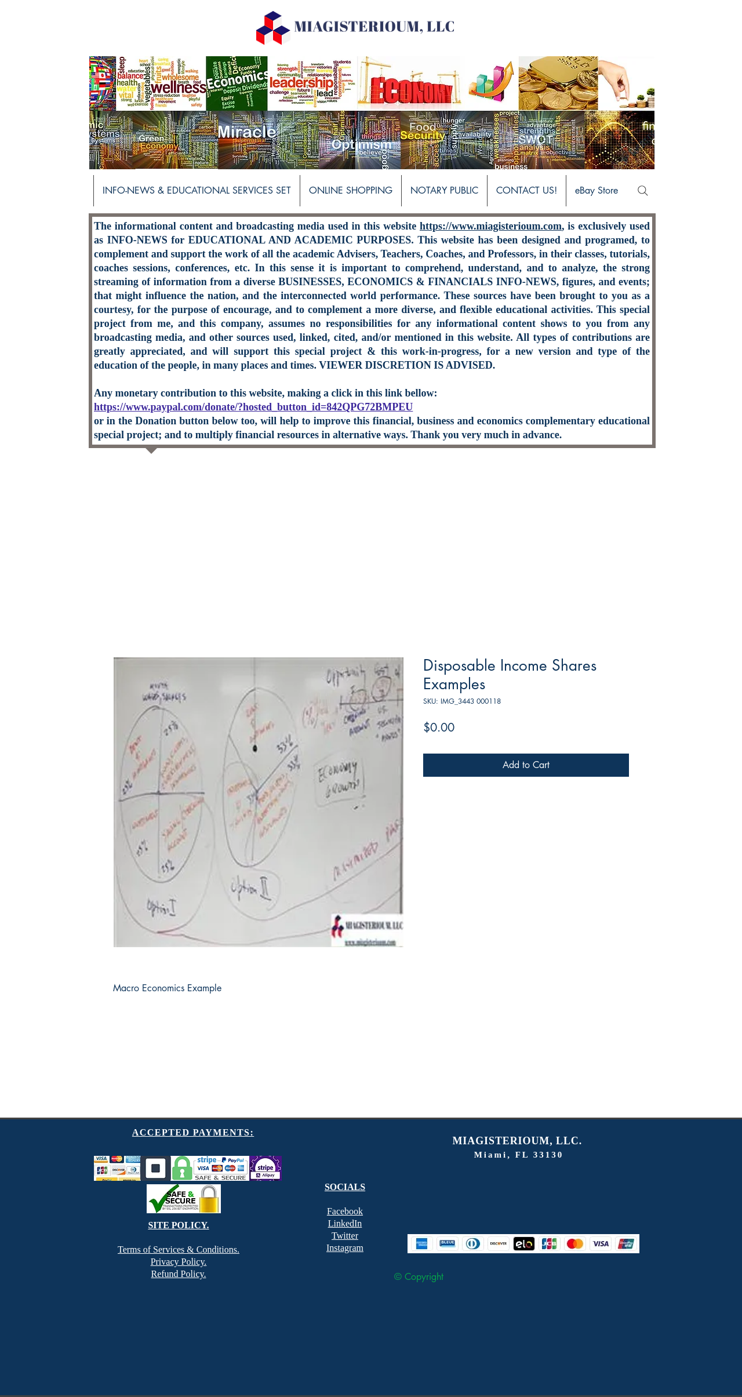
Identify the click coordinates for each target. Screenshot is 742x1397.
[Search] (643, 191)
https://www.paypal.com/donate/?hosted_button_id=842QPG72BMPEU (253, 407)
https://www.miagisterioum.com (491, 226)
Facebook (345, 1211)
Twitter (345, 1235)
